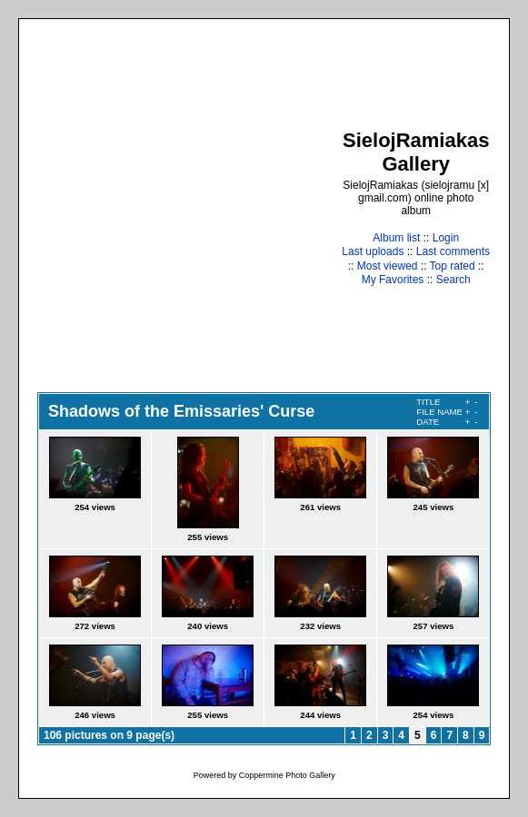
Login (446, 237)
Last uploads (372, 251)
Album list (396, 237)
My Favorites (393, 279)
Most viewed (387, 266)
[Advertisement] (170, 207)
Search (453, 279)
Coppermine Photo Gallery (287, 775)
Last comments (453, 251)
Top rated (452, 266)
